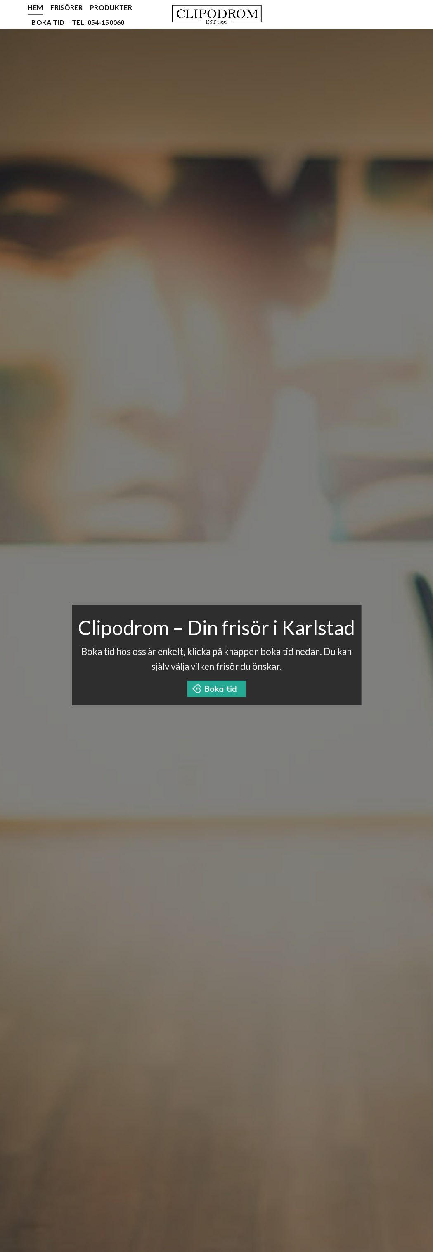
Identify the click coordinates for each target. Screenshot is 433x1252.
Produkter (111, 7)
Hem (35, 7)
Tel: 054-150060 (98, 22)
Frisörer (66, 7)
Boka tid (47, 22)
